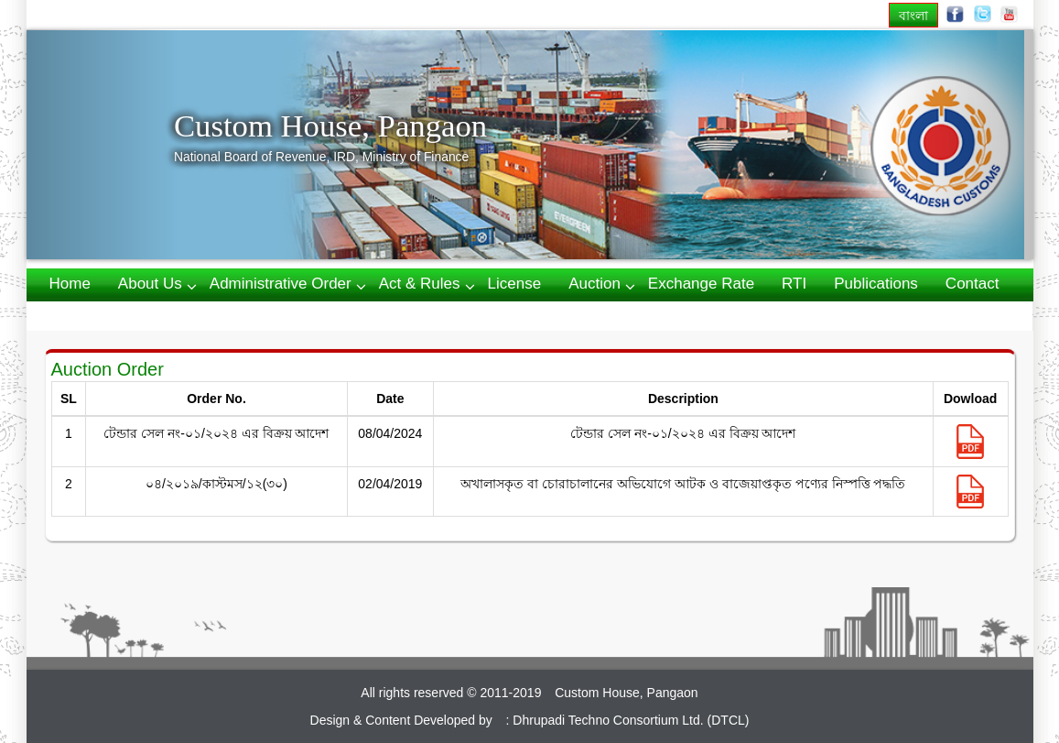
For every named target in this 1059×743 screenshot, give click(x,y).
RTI (794, 283)
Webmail (79, 314)
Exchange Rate (701, 283)
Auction (594, 283)
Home (70, 283)
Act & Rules (419, 283)
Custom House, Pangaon (330, 126)
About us (150, 283)
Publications (876, 283)
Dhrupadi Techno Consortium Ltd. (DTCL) (631, 720)
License (515, 283)
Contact (973, 283)
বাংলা (913, 15)
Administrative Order (280, 283)
